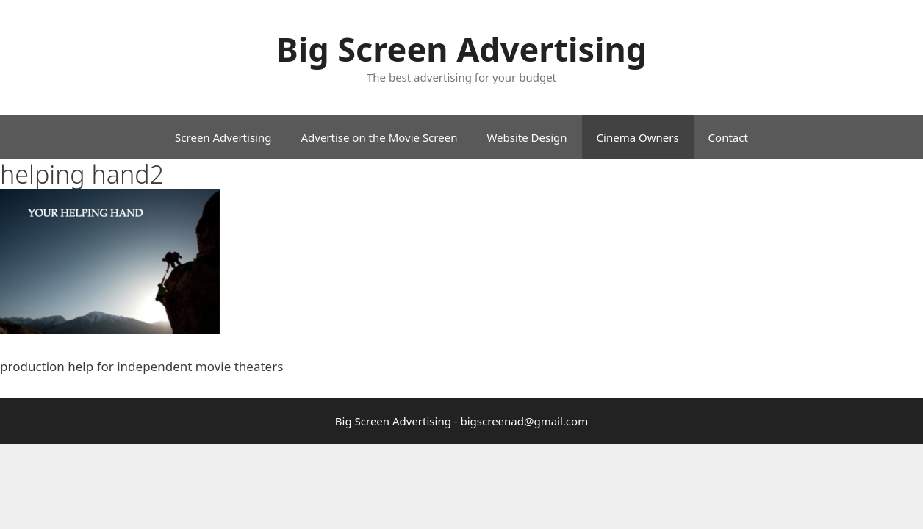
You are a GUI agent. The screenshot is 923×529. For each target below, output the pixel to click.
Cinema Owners (638, 137)
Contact (728, 137)
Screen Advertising (223, 137)
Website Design (526, 137)
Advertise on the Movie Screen (379, 137)
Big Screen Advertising (461, 48)
